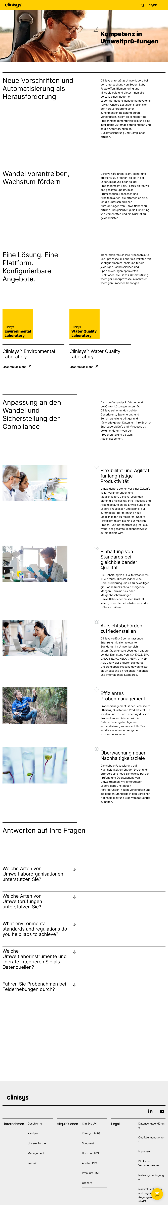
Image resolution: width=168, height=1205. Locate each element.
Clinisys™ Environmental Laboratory (29, 353)
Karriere (32, 1133)
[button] (143, 5)
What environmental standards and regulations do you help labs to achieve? (35, 929)
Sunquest (88, 1143)
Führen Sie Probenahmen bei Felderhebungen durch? (34, 986)
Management (36, 1153)
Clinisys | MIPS (91, 1133)
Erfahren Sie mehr (14, 366)
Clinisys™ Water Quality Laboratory (94, 353)
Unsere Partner (37, 1143)
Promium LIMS (91, 1173)
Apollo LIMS (89, 1163)
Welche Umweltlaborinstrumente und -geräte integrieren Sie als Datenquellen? (35, 959)
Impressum (145, 1151)
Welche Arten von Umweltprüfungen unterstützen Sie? (22, 901)
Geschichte (35, 1123)
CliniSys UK (89, 1123)
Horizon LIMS (90, 1153)
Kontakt (32, 1163)
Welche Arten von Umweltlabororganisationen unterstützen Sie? (33, 874)
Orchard (87, 1183)
